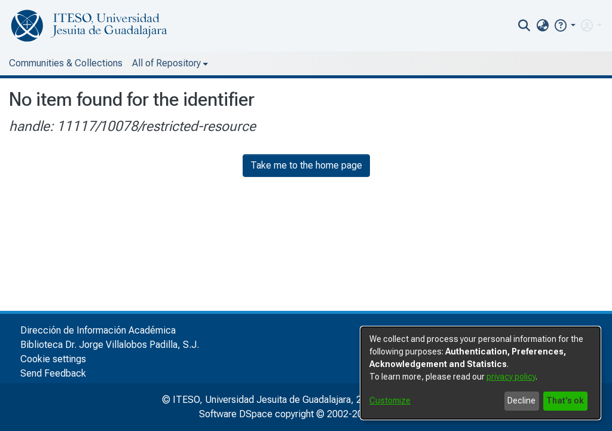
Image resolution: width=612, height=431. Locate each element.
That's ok (565, 400)
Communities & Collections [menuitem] (66, 63)
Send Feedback (53, 373)
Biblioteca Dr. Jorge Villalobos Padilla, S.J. (109, 344)
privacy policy (511, 376)
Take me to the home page (306, 165)
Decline (521, 400)
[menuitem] (542, 26)
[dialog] (480, 373)
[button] (564, 25)
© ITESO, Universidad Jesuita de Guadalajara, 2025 (270, 399)
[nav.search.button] (524, 26)
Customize (390, 400)
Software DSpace (236, 414)
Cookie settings (53, 359)
